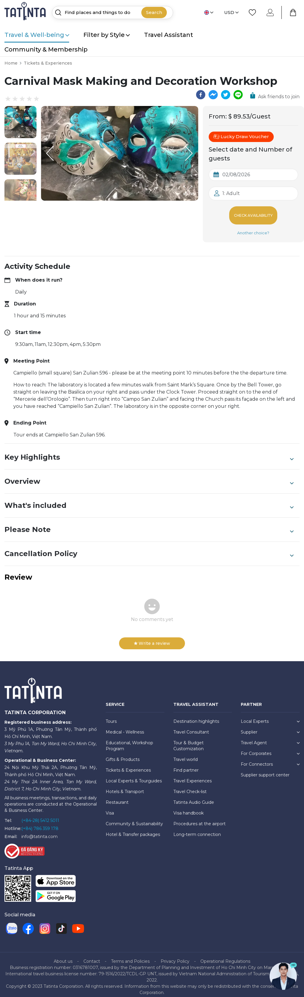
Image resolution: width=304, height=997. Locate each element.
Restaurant (117, 797)
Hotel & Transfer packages (133, 829)
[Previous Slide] (50, 153)
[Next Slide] (189, 153)
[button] (20, 122)
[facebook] (200, 94)
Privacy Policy (175, 956)
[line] (238, 94)
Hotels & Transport (125, 787)
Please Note (149, 524)
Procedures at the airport (199, 819)
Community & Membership (46, 49)
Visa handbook (188, 808)
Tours (111, 716)
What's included (149, 500)
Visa (110, 808)
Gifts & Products (123, 754)
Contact (91, 956)
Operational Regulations (225, 956)
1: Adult (231, 193)
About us (63, 956)
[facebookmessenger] (213, 94)
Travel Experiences (192, 776)
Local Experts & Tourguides (134, 776)
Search (154, 12)
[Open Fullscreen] (196, 200)
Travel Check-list (190, 787)
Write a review (152, 638)
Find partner (186, 765)
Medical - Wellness (125, 727)
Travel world (185, 754)
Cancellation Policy (149, 548)
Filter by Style (106, 34)
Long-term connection (197, 829)
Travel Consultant (191, 727)
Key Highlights (149, 452)
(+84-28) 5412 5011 (40, 815)
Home (11, 63)
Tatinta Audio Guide (193, 797)
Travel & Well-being (36, 34)
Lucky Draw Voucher (241, 137)
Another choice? (253, 228)
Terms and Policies (130, 956)
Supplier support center (265, 770)
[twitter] (225, 94)
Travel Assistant (168, 34)
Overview (149, 476)
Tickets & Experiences (48, 63)
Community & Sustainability (134, 819)
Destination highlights (196, 716)
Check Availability (253, 213)
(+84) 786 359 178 (39, 823)
